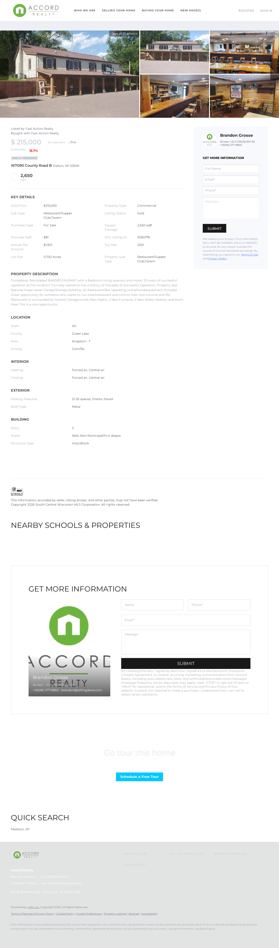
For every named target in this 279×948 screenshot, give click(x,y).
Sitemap (133, 913)
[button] (36, 10)
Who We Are (84, 10)
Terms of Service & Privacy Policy (32, 913)
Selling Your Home (118, 10)
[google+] (41, 936)
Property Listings (115, 913)
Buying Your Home (158, 10)
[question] (231, 208)
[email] (231, 179)
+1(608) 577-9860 (231, 145)
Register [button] (246, 10)
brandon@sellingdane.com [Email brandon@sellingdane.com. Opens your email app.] (61, 883)
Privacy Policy (217, 258)
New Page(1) (190, 10)
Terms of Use (249, 254)
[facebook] (16, 936)
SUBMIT (185, 663)
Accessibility (149, 913)
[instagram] (29, 936)
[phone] (231, 190)
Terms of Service (185, 687)
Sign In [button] (266, 10)
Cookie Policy (65, 913)
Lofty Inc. (33, 907)
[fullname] (231, 168)
